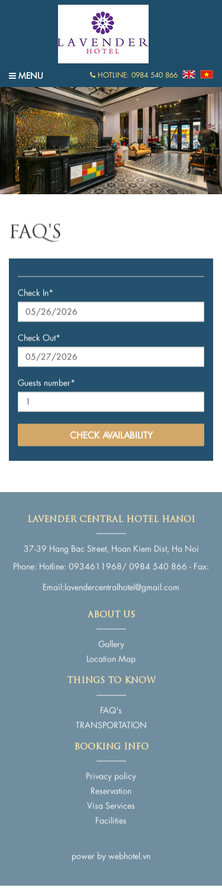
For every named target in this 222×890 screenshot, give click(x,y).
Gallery (111, 642)
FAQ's (111, 708)
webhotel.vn (129, 854)
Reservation (111, 789)
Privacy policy (111, 774)
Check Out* (39, 337)
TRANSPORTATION (111, 722)
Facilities (111, 818)
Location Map (111, 657)
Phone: (25, 564)
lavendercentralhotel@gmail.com (122, 585)
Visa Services (111, 803)
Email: (54, 585)
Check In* (35, 292)
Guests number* (46, 382)
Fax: (201, 564)
